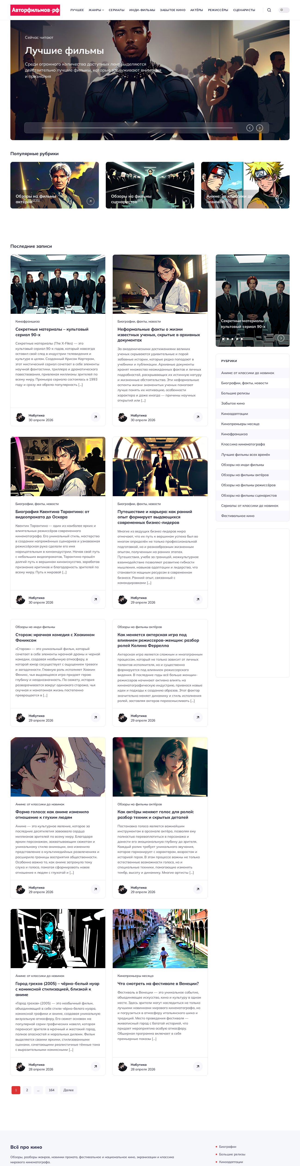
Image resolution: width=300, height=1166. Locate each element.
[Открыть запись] (58, 340)
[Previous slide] (249, 127)
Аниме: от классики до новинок (39, 804)
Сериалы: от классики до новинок (249, 505)
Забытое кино (233, 403)
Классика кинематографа (243, 444)
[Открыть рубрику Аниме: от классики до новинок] (245, 185)
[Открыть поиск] (269, 10)
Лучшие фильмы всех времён (245, 454)
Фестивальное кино (238, 516)
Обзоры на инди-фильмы (35, 627)
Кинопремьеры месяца (136, 976)
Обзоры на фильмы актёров (140, 627)
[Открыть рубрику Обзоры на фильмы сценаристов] (150, 185)
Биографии (227, 1146)
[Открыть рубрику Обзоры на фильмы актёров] (54, 185)
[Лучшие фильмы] (150, 80)
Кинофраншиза (27, 321)
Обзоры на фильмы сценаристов (249, 495)
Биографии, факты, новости (139, 321)
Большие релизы (235, 393)
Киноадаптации (234, 413)
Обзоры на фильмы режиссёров (248, 485)
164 (51, 1090)
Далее (69, 1090)
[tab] (223, 339)
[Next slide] (259, 127)
